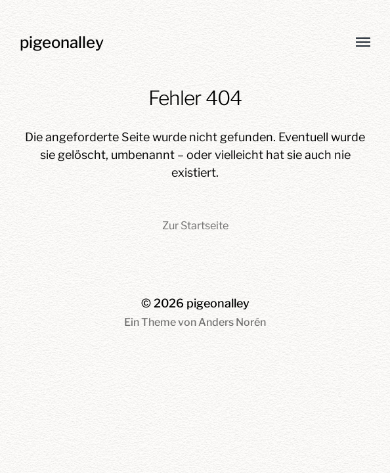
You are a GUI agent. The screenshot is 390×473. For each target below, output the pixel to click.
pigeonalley (62, 42)
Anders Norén (232, 322)
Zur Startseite (195, 225)
